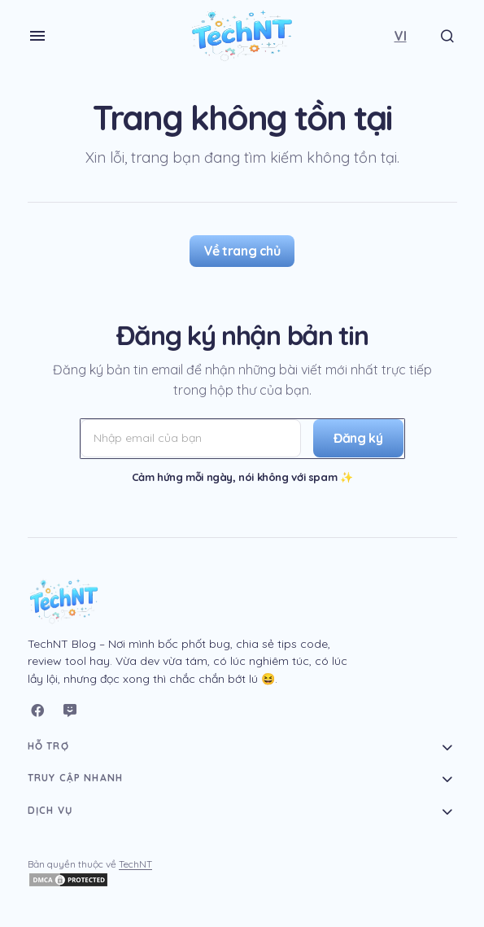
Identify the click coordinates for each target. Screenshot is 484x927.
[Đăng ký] (355, 438)
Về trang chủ (242, 251)
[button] (37, 36)
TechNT (135, 864)
